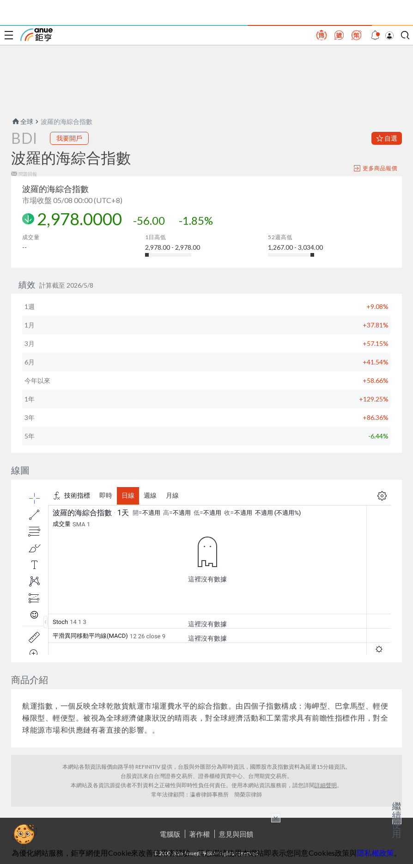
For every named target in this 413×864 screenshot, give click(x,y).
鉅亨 (36, 35)
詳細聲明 (326, 785)
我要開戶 (69, 138)
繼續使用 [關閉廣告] (396, 819)
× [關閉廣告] (276, 817)
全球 (22, 121)
